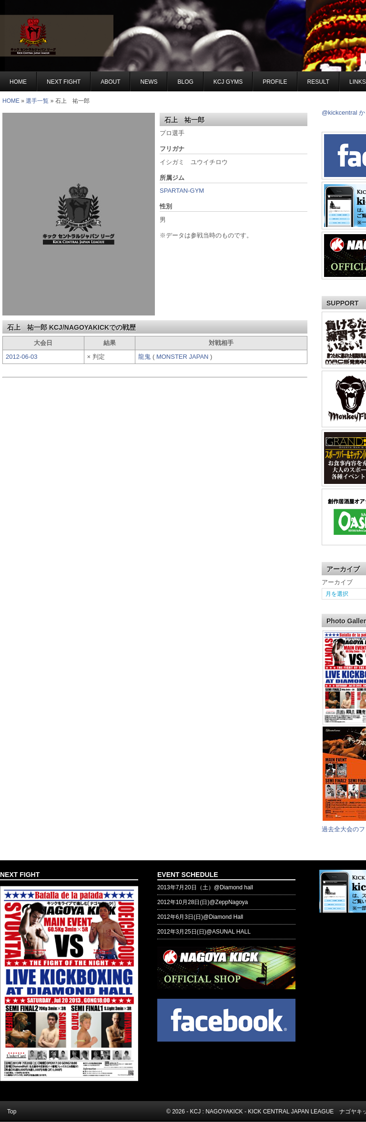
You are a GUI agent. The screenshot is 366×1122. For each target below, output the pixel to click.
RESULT (318, 82)
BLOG (185, 82)
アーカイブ (337, 582)
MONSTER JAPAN (183, 356)
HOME (11, 101)
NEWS (148, 82)
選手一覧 (37, 101)
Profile (275, 82)
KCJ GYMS (228, 82)
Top (11, 1111)
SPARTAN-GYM (182, 190)
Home (18, 82)
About (110, 82)
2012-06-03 (22, 356)
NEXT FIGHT (64, 82)
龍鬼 (145, 356)
